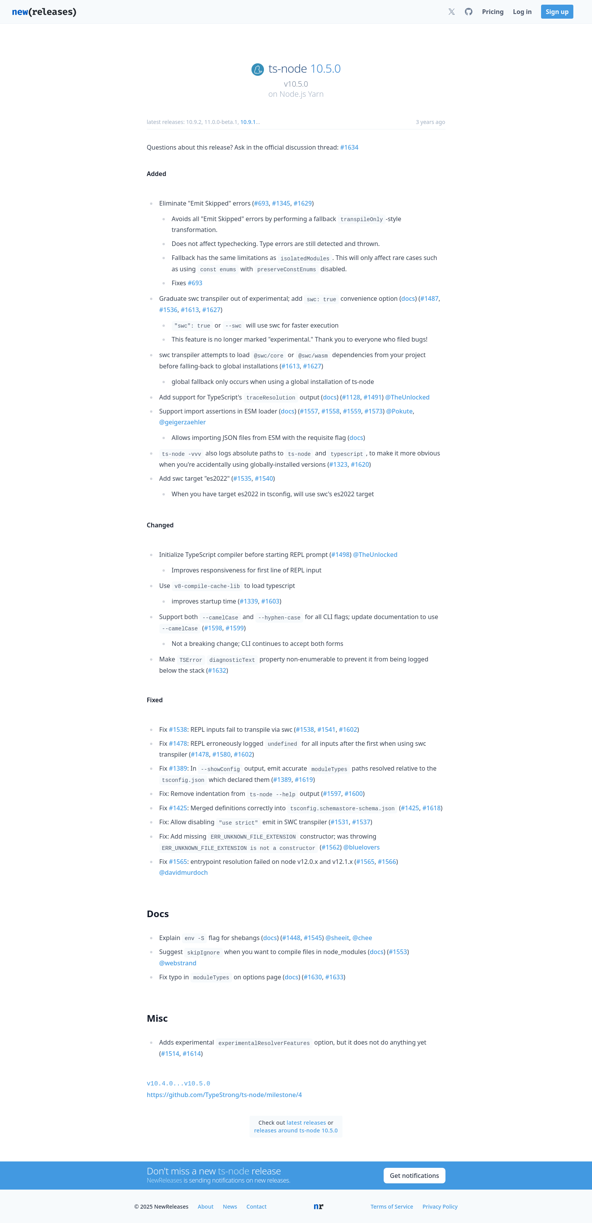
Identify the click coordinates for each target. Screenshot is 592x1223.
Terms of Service (392, 1205)
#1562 (330, 847)
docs (408, 298)
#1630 (313, 977)
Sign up (557, 11)
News (230, 1205)
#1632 (217, 670)
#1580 (221, 754)
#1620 (360, 464)
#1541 (326, 729)
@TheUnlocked (407, 397)
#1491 (372, 397)
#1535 (242, 478)
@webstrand (178, 963)
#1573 (374, 411)
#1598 (213, 628)
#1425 (178, 808)
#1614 (192, 1053)
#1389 (178, 768)
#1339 (249, 601)
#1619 (304, 779)
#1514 (170, 1053)
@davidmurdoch (183, 872)
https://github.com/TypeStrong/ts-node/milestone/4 (224, 1094)
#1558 (330, 411)
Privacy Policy (440, 1205)
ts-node (288, 68)
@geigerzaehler (182, 422)
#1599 (234, 628)
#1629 (302, 203)
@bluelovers (361, 847)
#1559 (352, 411)
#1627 (211, 309)
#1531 (339, 822)
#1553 (398, 951)
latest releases (306, 1121)
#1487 (429, 298)
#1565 (178, 861)
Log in (522, 11)
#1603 (270, 601)
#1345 (281, 203)
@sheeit (337, 937)
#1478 (178, 743)
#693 (261, 203)
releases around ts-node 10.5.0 (296, 1129)
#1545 (313, 937)
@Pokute (399, 411)
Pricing (492, 11)
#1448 (291, 937)
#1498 (340, 554)
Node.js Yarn (301, 94)
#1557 (309, 411)
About (206, 1205)
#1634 (349, 147)
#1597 (332, 793)
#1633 (334, 977)
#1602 (348, 729)
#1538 (178, 729)
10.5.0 (325, 68)
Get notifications (414, 1175)
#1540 (264, 478)
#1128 (351, 397)
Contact (256, 1205)
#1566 (387, 861)
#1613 (190, 309)
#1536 (168, 309)
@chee (362, 937)
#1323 (338, 464)
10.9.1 (248, 122)
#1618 (432, 808)
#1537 (361, 822)
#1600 (353, 793)
